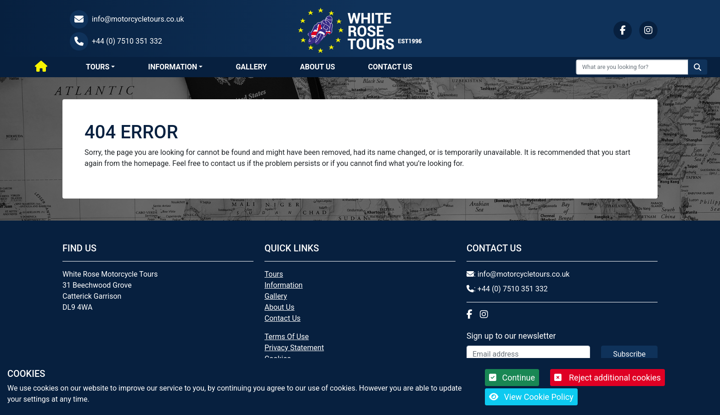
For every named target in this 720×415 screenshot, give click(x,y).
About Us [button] (317, 67)
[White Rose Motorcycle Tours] (360, 29)
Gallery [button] (251, 67)
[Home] (41, 67)
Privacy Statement (294, 347)
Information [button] (172, 67)
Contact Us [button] (390, 67)
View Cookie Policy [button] (531, 397)
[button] (157, 19)
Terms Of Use (286, 336)
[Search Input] (632, 66)
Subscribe (629, 354)
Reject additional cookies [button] (607, 377)
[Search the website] (697, 66)
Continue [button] (512, 377)
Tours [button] (97, 67)
